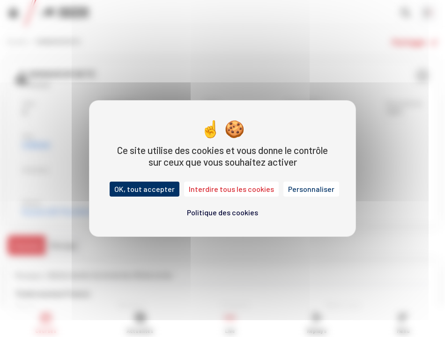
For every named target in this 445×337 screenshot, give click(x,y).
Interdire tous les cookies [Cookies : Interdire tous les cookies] (231, 188)
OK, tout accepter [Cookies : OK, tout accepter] (144, 188)
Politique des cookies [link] (222, 212)
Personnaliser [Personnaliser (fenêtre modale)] (311, 188)
